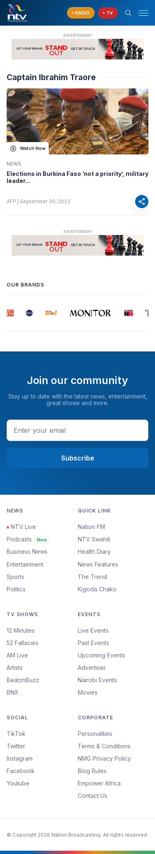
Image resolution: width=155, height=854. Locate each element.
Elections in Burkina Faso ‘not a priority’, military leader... (77, 177)
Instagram (20, 758)
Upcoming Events (101, 655)
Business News (27, 551)
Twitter (16, 746)
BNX (13, 692)
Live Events (93, 630)
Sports (15, 576)
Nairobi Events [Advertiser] (97, 679)
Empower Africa (99, 783)
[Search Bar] (128, 13)
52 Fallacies (22, 642)
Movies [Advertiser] (88, 692)
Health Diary (94, 551)
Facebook (21, 770)
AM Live (17, 655)
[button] (140, 13)
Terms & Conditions (104, 746)
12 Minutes (21, 630)
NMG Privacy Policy (104, 758)
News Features (98, 564)
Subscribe (77, 458)
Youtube (18, 783)
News (14, 164)
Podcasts (28, 539)
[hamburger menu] (143, 13)
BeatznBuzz (23, 679)
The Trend (92, 576)
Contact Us (92, 795)
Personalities (95, 733)
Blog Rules (92, 770)
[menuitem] (113, 680)
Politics (16, 589)
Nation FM (91, 526)
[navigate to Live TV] (108, 13)
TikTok (16, 733)
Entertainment (25, 564)
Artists (15, 667)
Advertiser (92, 667)
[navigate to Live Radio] (81, 13)
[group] (10, 313)
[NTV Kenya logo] (17, 13)
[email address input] (77, 430)
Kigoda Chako (97, 589)
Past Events (93, 642)
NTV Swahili (94, 539)
